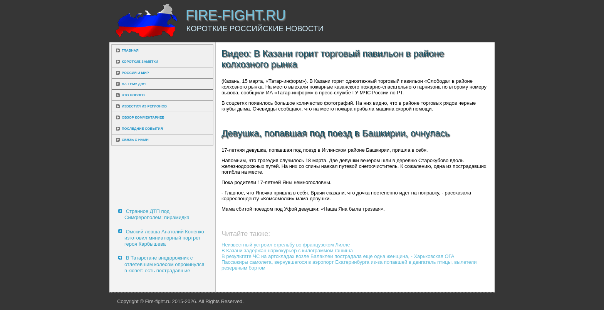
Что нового (133, 95)
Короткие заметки (140, 62)
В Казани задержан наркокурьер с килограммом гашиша (287, 250)
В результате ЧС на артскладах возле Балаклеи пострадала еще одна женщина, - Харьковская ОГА (337, 256)
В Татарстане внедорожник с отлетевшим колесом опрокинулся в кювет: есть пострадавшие (164, 264)
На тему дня (134, 84)
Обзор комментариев (143, 117)
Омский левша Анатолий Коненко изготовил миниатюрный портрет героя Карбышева (164, 238)
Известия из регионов (144, 106)
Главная (130, 50)
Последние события (142, 129)
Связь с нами (135, 140)
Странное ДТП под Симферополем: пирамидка (157, 214)
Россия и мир (135, 73)
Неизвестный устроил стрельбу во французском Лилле (285, 245)
